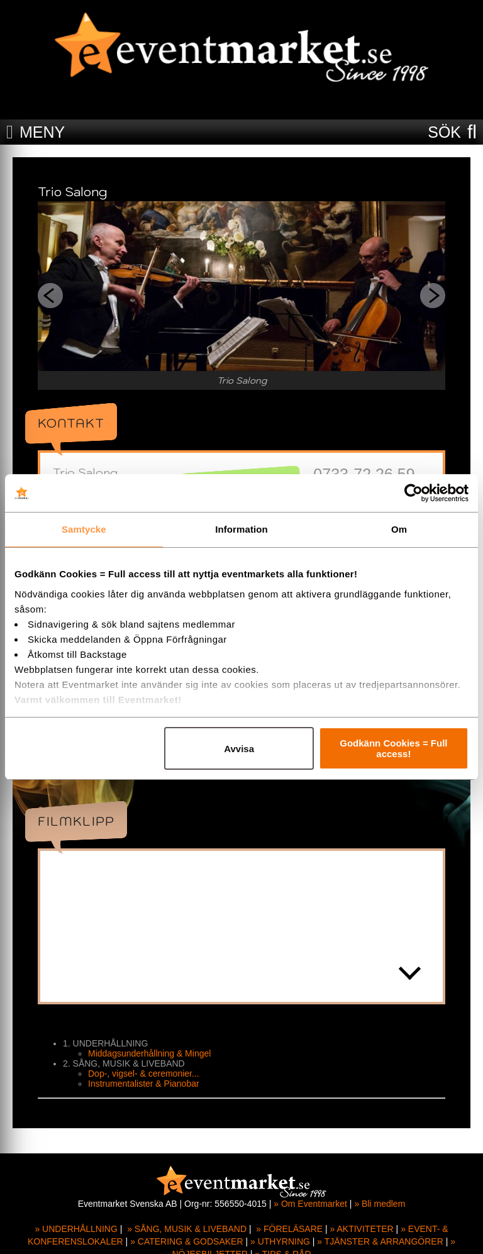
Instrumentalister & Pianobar (143, 1084)
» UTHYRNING (280, 1241)
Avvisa (239, 748)
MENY (42, 132)
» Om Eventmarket (310, 1204)
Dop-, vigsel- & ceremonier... (143, 1073)
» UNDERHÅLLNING (76, 1229)
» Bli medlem (379, 1204)
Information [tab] (241, 529)
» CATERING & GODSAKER (186, 1241)
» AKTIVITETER (362, 1229)
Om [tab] (399, 529)
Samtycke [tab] (84, 529)
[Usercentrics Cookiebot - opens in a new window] (413, 493)
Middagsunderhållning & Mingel (149, 1053)
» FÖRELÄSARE (289, 1229)
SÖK (444, 132)
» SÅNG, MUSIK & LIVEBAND (187, 1229)
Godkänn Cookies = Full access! (393, 748)
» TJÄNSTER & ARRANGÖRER (380, 1241)
